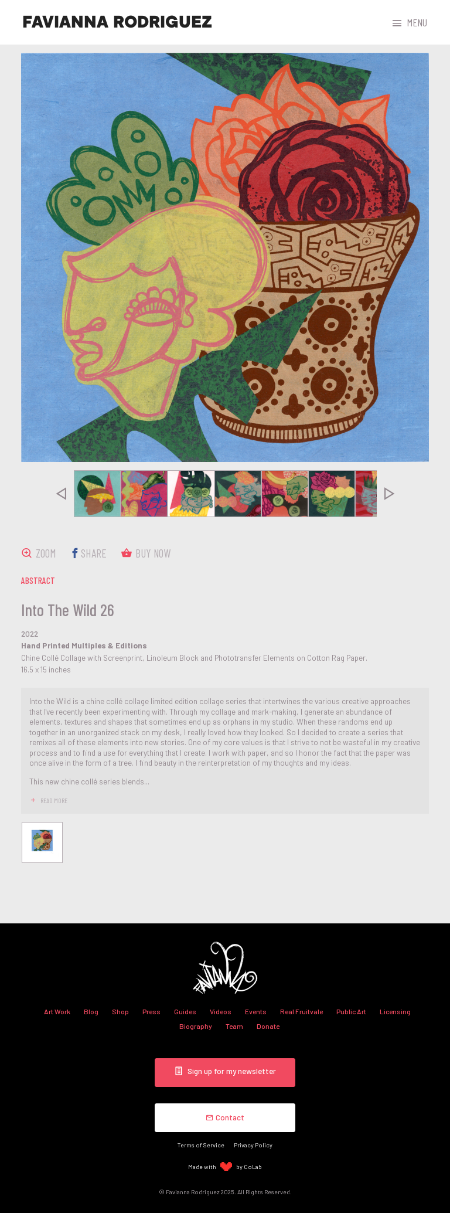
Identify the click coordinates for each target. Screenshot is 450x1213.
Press (151, 1011)
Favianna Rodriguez (117, 22)
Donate (268, 1026)
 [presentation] (61, 493)
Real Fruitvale (301, 1011)
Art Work (57, 1011)
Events (256, 1011)
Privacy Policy (253, 1145)
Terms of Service (201, 1145)
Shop (120, 1011)
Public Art (351, 1011)
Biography (195, 1026)
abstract (38, 580)
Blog (91, 1011)
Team (234, 1026)
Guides (185, 1011)
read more (53, 800)
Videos (220, 1011)
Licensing (395, 1011)
